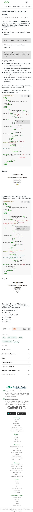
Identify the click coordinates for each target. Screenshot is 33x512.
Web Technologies (12, 337)
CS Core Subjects (16, 456)
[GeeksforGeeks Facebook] (20, 407)
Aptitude (17, 499)
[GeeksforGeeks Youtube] (24, 407)
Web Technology (16, 450)
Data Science (17, 490)
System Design (17, 505)
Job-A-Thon (17, 438)
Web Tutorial (16, 6)
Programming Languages (16, 447)
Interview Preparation (16, 458)
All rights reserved (16, 511)
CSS (23, 6)
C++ (17, 487)
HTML (20, 337)
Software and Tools (17, 460)
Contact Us (17, 425)
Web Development (17, 469)
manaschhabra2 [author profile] (18, 329)
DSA (17, 448)
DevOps (17, 454)
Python (17, 483)
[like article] (24, 329)
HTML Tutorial (8, 6)
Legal (16, 421)
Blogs (16, 440)
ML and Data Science (16, 465)
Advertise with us (16, 427)
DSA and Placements (16, 467)
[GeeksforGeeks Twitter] (16, 407)
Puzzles (17, 501)
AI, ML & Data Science (17, 452)
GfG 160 (17, 503)
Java (17, 485)
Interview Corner (17, 497)
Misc (4, 337)
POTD (16, 436)
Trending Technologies (17, 476)
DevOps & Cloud (17, 472)
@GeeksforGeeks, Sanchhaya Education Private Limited (16, 509)
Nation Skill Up (17, 441)
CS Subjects (17, 492)
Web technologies (7, 341)
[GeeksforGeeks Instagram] (13, 407)
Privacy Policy (16, 423)
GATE (16, 474)
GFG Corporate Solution (17, 429)
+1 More (16, 341)
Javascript (28, 6)
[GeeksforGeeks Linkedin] (9, 407)
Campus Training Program (16, 431)
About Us (16, 419)
